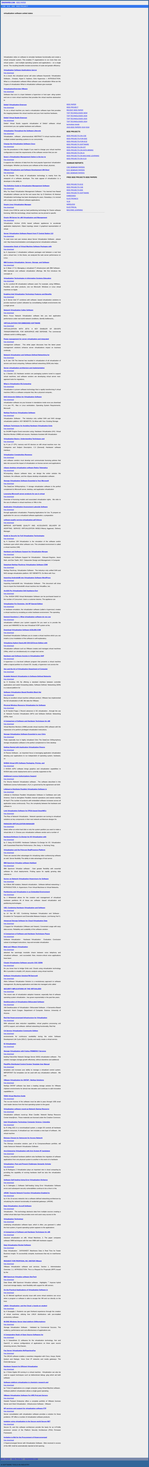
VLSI (68, 201)
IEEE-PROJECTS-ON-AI (75, 153)
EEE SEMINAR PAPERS (76, 173)
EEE (13, 6)
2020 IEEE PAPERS (74, 127)
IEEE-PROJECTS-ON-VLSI (76, 159)
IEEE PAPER (21, 2)
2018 (87, 127)
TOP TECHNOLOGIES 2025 (77, 119)
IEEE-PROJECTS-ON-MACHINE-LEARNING (83, 156)
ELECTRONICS (72, 199)
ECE (9, 6)
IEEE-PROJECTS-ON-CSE (76, 136)
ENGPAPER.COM (31, 1459)
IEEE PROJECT (22, 6)
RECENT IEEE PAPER (75, 110)
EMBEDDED (71, 196)
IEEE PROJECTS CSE (75, 187)
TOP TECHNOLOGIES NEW (77, 113)
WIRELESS (71, 204)
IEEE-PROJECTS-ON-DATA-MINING (80, 150)
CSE (4, 6)
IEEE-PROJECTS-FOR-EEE (77, 139)
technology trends (73, 124)
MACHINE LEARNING (75, 210)
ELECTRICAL (72, 207)
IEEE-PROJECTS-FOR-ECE (77, 141)
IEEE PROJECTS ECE (75, 184)
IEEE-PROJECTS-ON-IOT (76, 147)
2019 (83, 127)
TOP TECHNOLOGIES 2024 (77, 121)
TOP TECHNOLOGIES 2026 (77, 116)
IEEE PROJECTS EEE (75, 190)
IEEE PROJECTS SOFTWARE (78, 144)
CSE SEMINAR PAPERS (76, 167)
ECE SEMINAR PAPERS (76, 170)
